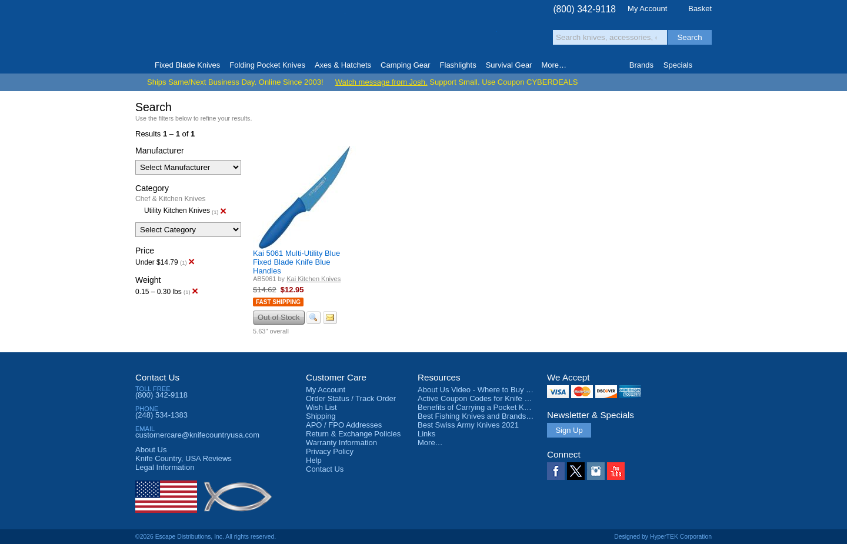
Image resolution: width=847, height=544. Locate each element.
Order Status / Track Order (351, 398)
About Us (150, 449)
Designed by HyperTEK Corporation (663, 536)
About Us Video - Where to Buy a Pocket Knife (496, 389)
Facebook (556, 471)
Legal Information (164, 467)
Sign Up (568, 430)
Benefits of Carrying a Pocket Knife (477, 407)
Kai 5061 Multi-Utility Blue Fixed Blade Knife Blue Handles (296, 262)
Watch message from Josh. (381, 82)
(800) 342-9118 (584, 9)
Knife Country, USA (184, 30)
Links (426, 433)
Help (314, 460)
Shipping (321, 416)
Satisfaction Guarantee (318, 32)
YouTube (616, 471)
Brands (641, 65)
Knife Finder (706, 65)
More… (430, 442)
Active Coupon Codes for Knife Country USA (493, 398)
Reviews (183, 458)
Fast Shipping (278, 302)
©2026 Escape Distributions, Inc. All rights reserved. (205, 536)
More (553, 65)
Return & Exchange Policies (353, 433)
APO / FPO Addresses (344, 424)
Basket (700, 8)
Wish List (321, 407)
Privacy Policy (330, 451)
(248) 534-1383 (161, 414)
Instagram (596, 471)
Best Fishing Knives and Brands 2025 (481, 416)
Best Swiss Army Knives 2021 (468, 424)
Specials (677, 65)
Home (140, 65)
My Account (647, 8)
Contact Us (157, 377)
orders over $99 (384, 36)
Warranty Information (341, 442)
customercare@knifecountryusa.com (197, 434)
